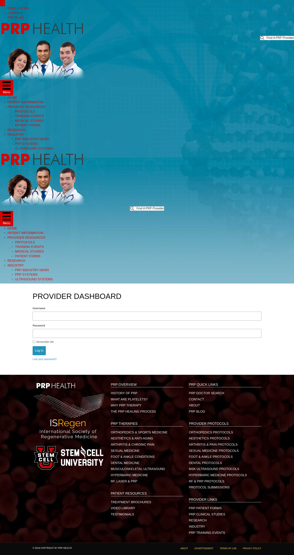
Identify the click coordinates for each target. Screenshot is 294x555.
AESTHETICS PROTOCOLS (209, 438)
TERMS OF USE (228, 548)
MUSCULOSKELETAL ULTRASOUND (138, 469)
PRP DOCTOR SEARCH (206, 393)
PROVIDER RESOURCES (26, 107)
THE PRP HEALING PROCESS (133, 411)
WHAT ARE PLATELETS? (129, 399)
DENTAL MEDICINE (125, 463)
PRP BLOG (16, 17)
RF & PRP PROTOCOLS (206, 481)
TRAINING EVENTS (29, 116)
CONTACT (15, 13)
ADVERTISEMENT (204, 548)
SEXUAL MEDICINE (125, 451)
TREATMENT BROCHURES (131, 502)
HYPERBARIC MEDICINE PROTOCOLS (218, 475)
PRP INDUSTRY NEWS (32, 139)
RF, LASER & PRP (124, 481)
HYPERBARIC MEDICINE (129, 475)
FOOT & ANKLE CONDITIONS (133, 457)
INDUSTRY (16, 134)
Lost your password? (45, 359)
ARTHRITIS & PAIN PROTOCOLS (213, 444)
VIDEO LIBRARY (123, 508)
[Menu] (2, 3)
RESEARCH (16, 130)
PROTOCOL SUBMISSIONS (209, 487)
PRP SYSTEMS (26, 144)
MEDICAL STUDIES (29, 121)
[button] (277, 38)
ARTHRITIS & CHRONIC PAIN (132, 444)
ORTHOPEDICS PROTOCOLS (211, 432)
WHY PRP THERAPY (126, 405)
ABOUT (194, 405)
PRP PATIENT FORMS (205, 508)
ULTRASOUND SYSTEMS (34, 148)
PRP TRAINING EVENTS (207, 533)
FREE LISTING (18, 8)
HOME (12, 97)
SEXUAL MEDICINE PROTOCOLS (213, 451)
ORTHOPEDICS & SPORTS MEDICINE (139, 432)
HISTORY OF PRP (124, 393)
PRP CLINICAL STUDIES (207, 514)
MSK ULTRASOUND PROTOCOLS (214, 469)
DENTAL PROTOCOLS (205, 463)
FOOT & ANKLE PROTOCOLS (211, 457)
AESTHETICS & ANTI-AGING (132, 438)
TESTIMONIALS (122, 514)
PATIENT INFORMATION (25, 102)
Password (39, 325)
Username (39, 308)
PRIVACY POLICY (252, 548)
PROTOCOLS (25, 111)
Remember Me (43, 341)
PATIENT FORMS (27, 125)
